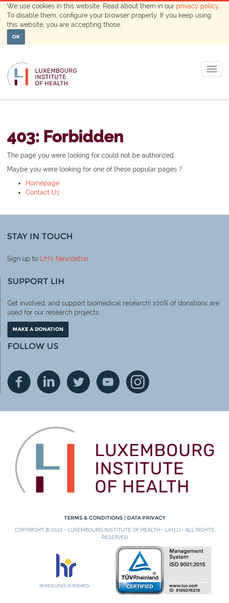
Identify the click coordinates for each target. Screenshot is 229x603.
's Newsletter (69, 258)
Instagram (137, 382)
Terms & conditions (94, 517)
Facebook (19, 382)
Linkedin (48, 382)
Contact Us (42, 192)
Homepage (42, 183)
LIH (45, 258)
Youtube (108, 382)
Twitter (78, 382)
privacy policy (197, 6)
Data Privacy (146, 517)
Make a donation (38, 329)
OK (16, 36)
